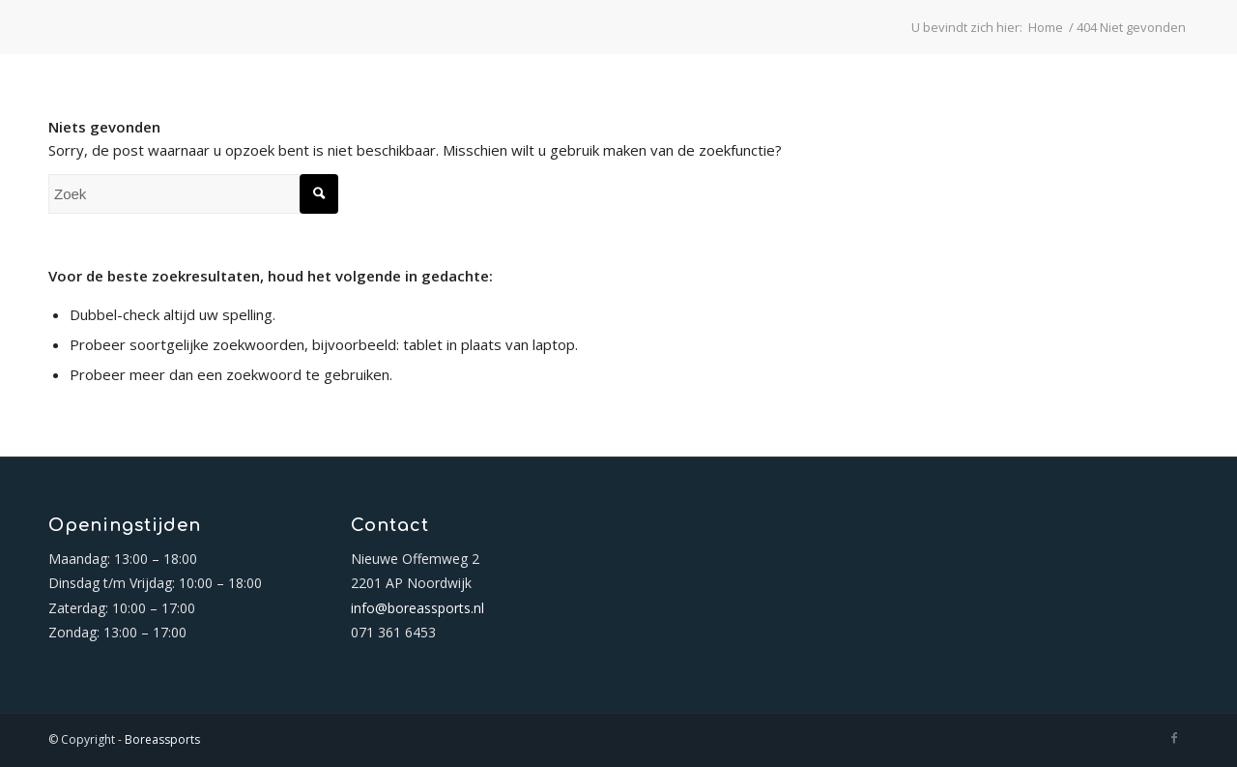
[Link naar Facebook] (1174, 737)
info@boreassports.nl (417, 608)
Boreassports (162, 739)
